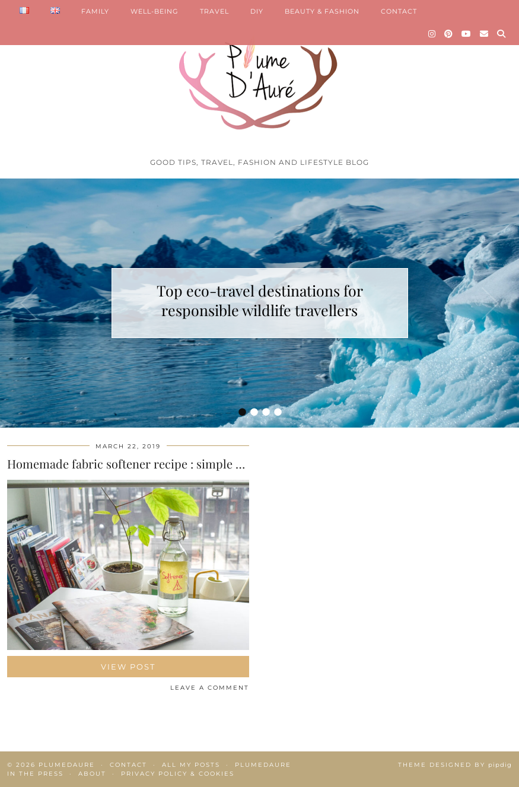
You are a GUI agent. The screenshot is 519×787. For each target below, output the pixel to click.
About (92, 774)
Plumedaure (67, 765)
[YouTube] (466, 34)
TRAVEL (214, 11)
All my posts (191, 765)
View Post (128, 666)
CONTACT (399, 11)
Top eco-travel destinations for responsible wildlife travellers (260, 300)
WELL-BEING (154, 11)
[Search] (501, 34)
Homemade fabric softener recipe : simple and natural (152, 463)
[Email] (484, 34)
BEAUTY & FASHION (322, 11)
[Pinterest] (448, 34)
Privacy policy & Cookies (177, 774)
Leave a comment (209, 688)
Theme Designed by (455, 765)
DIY (256, 11)
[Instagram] (432, 34)
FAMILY (95, 11)
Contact (128, 765)
